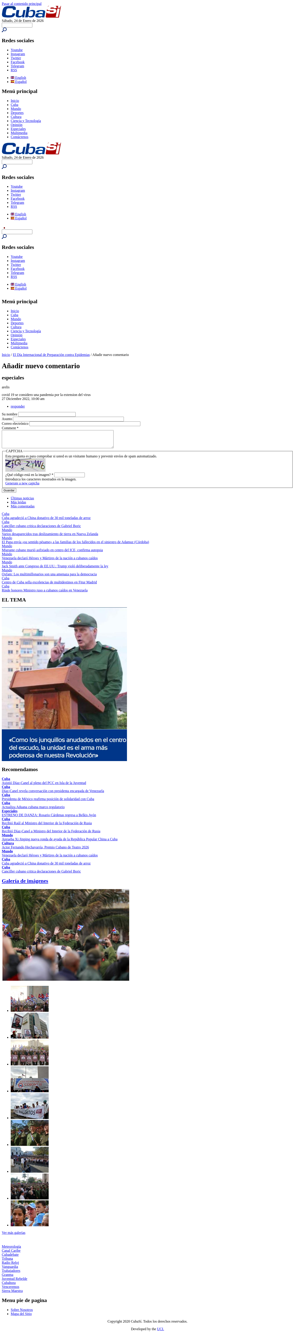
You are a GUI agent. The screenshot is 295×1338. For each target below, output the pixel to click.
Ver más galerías (13, 1236)
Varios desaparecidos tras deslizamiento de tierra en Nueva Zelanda (50, 537)
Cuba (14, 105)
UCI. (160, 1332)
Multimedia (19, 133)
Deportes (17, 113)
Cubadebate (10, 1258)
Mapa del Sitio (21, 1317)
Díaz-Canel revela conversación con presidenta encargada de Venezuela (53, 794)
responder (18, 406)
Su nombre (10, 414)
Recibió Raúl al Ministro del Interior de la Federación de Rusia (47, 826)
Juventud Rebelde (14, 1282)
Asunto (7, 419)
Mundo (16, 109)
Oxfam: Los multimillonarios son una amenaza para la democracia (49, 577)
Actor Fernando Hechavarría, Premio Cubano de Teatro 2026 (45, 850)
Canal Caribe (11, 1254)
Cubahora (9, 1286)
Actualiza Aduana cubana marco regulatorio (33, 810)
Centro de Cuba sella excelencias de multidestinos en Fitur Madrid (49, 585)
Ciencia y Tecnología (26, 121)
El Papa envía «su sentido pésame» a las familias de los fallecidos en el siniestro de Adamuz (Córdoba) (75, 545)
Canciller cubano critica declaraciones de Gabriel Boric (41, 529)
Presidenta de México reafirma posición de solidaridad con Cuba (48, 802)
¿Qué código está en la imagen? (29, 478)
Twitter (16, 58)
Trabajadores (11, 1274)
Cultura (16, 117)
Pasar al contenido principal (22, 4)
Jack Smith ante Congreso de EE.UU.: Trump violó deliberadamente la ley (55, 569)
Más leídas (18, 505)
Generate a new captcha (22, 486)
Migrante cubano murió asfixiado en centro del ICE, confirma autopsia (52, 553)
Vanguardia (10, 1270)
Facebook (18, 62)
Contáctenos (19, 137)
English (18, 78)
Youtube (17, 50)
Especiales (18, 129)
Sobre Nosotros (22, 1313)
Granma (7, 1278)
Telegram (17, 66)
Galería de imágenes (25, 884)
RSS (14, 70)
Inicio (15, 101)
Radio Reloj (10, 1266)
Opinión (16, 125)
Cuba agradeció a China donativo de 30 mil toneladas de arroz (46, 521)
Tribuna (7, 1262)
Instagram (18, 54)
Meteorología (11, 1250)
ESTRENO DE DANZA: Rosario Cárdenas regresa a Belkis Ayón (49, 818)
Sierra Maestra (12, 1294)
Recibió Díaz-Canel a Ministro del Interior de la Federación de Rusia (51, 834)
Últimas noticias (22, 501)
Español (19, 82)
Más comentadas (23, 509)
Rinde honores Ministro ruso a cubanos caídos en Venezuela (45, 593)
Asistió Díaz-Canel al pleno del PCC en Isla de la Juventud (44, 786)
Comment (10, 428)
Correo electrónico (15, 423)
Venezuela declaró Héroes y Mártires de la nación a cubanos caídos (50, 561)
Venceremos (10, 1290)
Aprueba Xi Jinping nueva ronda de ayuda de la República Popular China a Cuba (60, 842)
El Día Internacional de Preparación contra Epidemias (51, 355)
